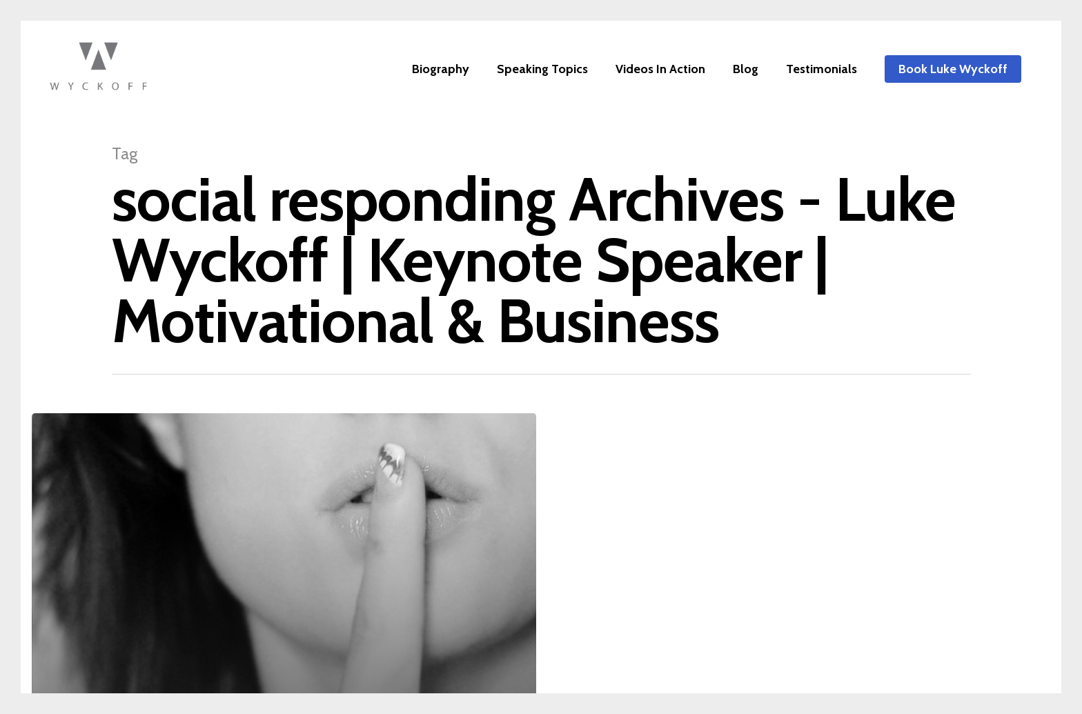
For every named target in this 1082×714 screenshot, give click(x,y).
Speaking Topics (542, 69)
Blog (745, 69)
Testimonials (821, 69)
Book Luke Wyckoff (952, 69)
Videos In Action (660, 69)
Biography (440, 69)
